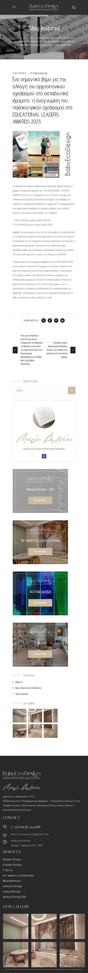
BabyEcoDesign (40, 73)
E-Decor (8, 870)
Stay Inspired (28, 38)
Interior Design (12, 859)
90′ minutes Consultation (18, 875)
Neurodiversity (12, 880)
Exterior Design (12, 864)
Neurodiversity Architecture (28, 688)
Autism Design (11, 891)
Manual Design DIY (14, 896)
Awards (18, 682)
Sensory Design (12, 886)
